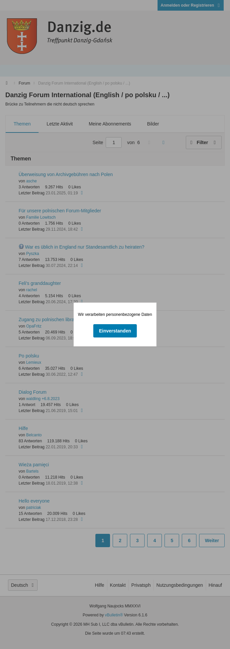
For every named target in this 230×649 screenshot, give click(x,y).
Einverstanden (115, 330)
